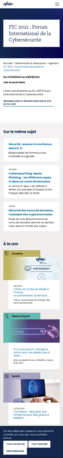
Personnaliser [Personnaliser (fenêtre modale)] (15, 451)
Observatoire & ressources (30, 63)
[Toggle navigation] (57, 4)
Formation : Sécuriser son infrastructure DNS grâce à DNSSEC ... (31, 415)
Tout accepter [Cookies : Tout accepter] (15, 444)
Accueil (8, 63)
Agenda (53, 63)
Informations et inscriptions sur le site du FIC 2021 (27, 103)
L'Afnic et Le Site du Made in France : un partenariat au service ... (31, 292)
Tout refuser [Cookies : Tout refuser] (39, 444)
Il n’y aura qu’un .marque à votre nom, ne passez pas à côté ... (31, 352)
